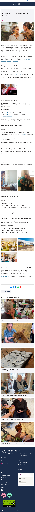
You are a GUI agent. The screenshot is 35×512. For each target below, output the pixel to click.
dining (25, 134)
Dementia (9, 61)
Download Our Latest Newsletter (25, 457)
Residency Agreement (5, 482)
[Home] (2, 511)
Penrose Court (19, 74)
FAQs (19, 467)
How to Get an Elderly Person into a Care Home (19, 7)
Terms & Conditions (5, 475)
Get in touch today (5, 276)
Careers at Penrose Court (23, 462)
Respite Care (15, 61)
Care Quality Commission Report (25, 453)
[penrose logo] (17, 4)
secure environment (10, 114)
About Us (20, 460)
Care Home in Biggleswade (23, 464)
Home (2, 7)
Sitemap (20, 469)
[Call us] (33, 511)
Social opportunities (7, 116)
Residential (3, 61)
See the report (22, 483)
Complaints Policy (5, 484)
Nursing (28, 59)
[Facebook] (2, 490)
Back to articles (6, 291)
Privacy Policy (4, 477)
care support (9, 112)
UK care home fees (5, 198)
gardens (22, 134)
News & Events (7, 7)
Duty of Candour (4, 479)
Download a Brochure (22, 455)
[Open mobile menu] (17, 511)
